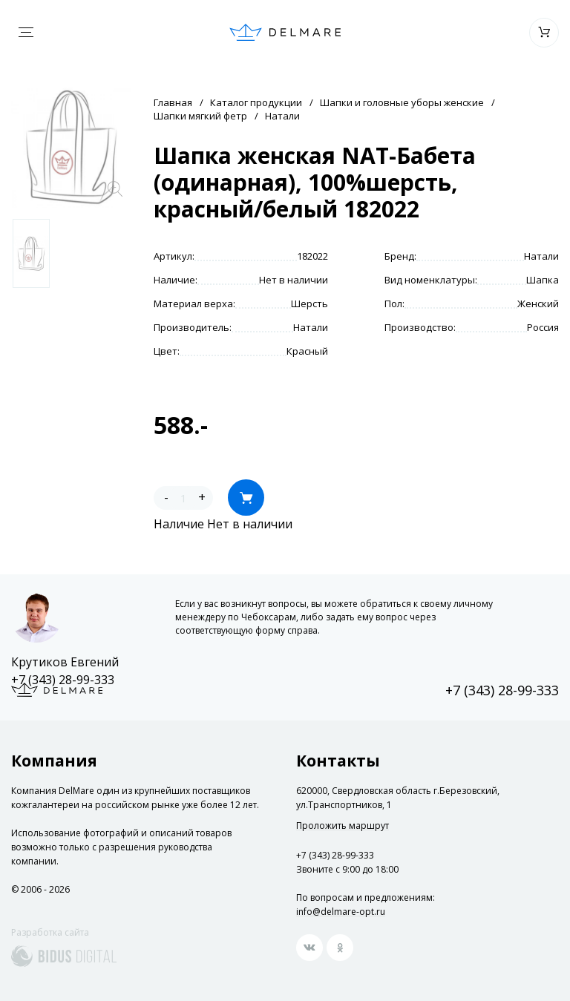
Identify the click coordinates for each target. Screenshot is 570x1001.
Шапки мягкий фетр (200, 115)
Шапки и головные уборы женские (402, 102)
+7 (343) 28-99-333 (62, 680)
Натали (282, 115)
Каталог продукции (256, 102)
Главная (173, 102)
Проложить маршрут (342, 826)
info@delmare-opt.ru (340, 911)
